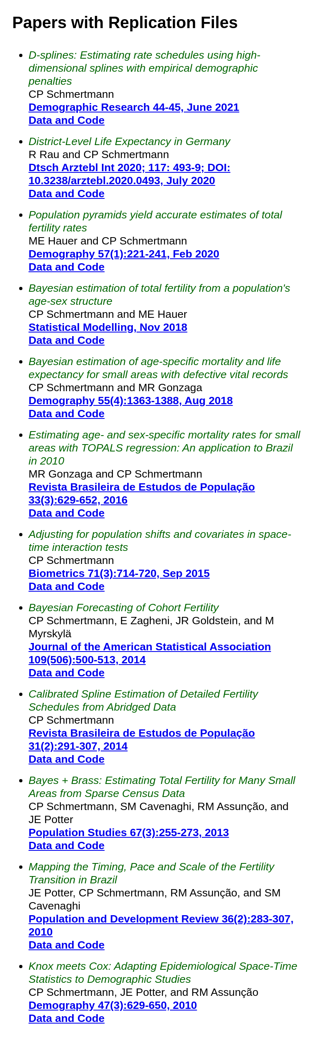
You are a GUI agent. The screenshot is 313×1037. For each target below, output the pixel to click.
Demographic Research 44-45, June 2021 (134, 107)
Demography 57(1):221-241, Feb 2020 (124, 254)
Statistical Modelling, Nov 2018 (108, 327)
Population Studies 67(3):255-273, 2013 (129, 832)
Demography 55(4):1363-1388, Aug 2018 (131, 400)
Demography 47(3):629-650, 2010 (113, 1005)
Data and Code (67, 120)
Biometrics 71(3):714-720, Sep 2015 (119, 573)
